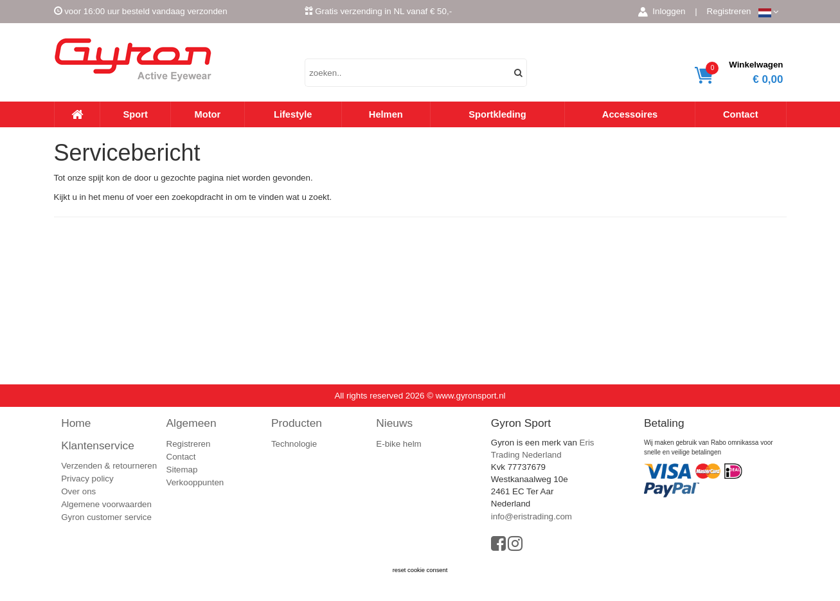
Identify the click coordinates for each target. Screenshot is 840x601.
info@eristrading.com (531, 516)
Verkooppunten (195, 482)
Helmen (386, 114)
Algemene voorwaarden (106, 504)
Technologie (294, 444)
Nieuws (394, 423)
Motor (208, 114)
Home (76, 423)
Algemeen (191, 423)
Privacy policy (87, 478)
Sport (135, 114)
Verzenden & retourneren (109, 466)
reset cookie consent (420, 570)
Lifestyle (293, 114)
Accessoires (629, 114)
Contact (740, 114)
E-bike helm (398, 444)
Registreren (729, 11)
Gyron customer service (106, 517)
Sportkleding (497, 114)
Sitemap (182, 469)
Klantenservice (97, 445)
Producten (296, 423)
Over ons (78, 491)
